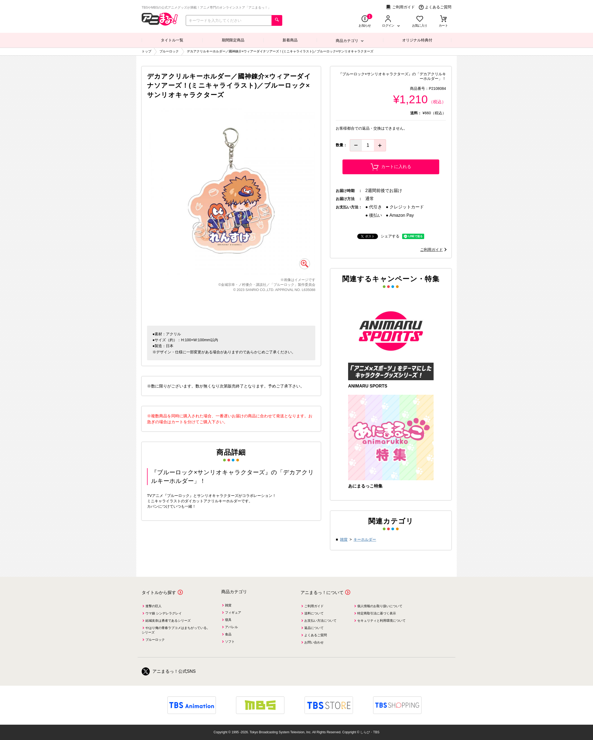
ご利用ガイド (400, 7)
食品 (228, 634)
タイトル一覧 (172, 40)
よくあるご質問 (435, 7)
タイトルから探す (159, 592)
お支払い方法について (320, 620)
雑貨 (344, 539)
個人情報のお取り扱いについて (379, 606)
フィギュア (233, 612)
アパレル (231, 627)
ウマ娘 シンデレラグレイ (163, 613)
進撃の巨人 (153, 606)
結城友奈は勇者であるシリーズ (168, 620)
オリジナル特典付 (417, 40)
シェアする (390, 236)
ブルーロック (155, 640)
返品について (314, 628)
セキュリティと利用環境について (381, 620)
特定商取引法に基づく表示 (376, 613)
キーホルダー (364, 539)
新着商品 (290, 40)
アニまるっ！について (322, 592)
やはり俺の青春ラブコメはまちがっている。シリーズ (176, 630)
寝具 (228, 620)
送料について (314, 613)
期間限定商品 (233, 40)
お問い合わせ (314, 642)
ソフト (230, 641)
